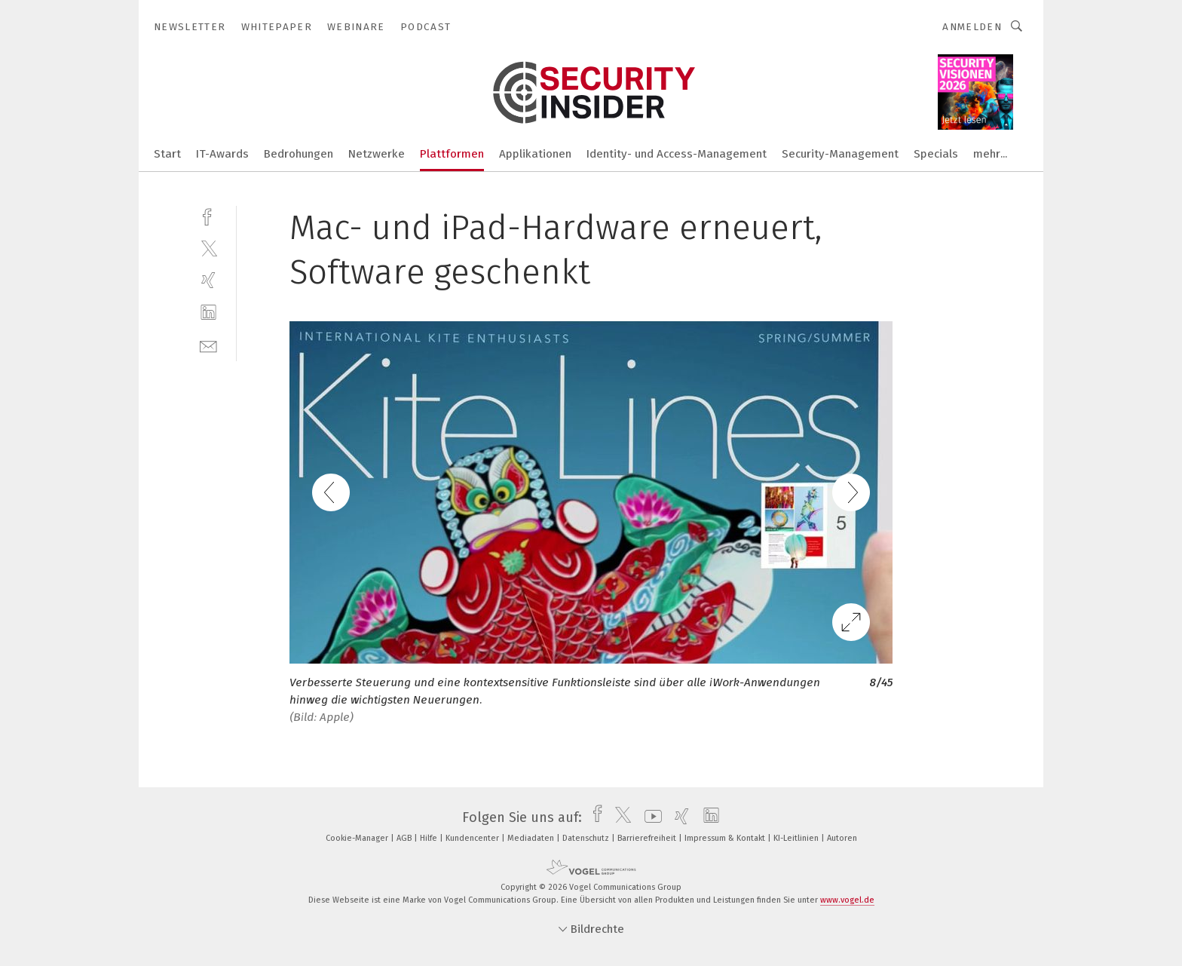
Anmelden (972, 26)
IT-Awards (222, 154)
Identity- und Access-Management (676, 154)
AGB (405, 838)
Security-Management (840, 154)
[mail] (208, 345)
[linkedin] (208, 312)
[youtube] (649, 817)
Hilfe (429, 838)
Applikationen (535, 154)
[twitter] (208, 247)
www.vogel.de (847, 900)
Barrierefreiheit (647, 838)
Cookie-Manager (358, 838)
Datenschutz (586, 838)
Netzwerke (376, 154)
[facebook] (208, 215)
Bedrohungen (298, 154)
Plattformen (452, 154)
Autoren (842, 838)
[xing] (208, 280)
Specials (936, 154)
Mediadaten (531, 838)
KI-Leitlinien (797, 838)
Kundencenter (473, 838)
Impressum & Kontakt (725, 838)
